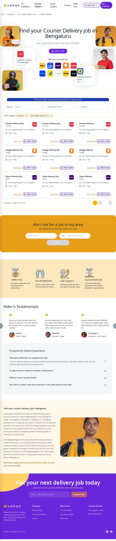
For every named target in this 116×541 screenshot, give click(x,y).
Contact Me (79, 494)
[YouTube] (111, 532)
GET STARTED (106, 5)
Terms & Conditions (39, 514)
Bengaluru (11, 14)
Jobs (2, 14)
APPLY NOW (30, 141)
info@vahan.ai (95, 514)
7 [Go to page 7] (110, 203)
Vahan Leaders (53, 5)
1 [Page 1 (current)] (95, 203)
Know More (17, 141)
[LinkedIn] (107, 532)
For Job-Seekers (38, 5)
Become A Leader (67, 514)
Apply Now (58, 51)
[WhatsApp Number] (78, 236)
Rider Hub (76, 5)
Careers (67, 5)
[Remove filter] (26, 116)
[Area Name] (42, 236)
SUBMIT (58, 242)
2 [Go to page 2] (100, 203)
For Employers (25, 5)
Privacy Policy (37, 510)
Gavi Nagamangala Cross (27, 14)
